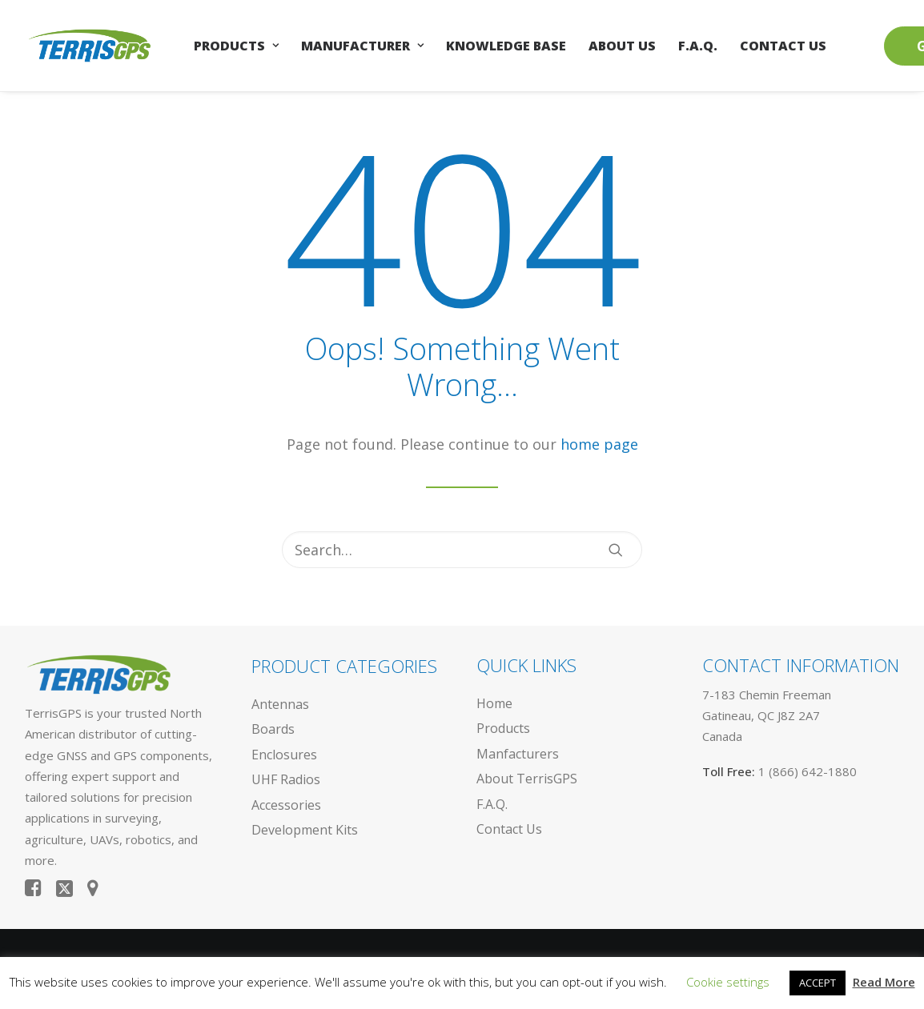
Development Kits (304, 830)
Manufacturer (362, 45)
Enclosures (284, 754)
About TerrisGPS (526, 778)
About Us (622, 45)
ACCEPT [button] (817, 982)
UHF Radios (285, 779)
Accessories (286, 805)
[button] (615, 549)
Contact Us (783, 45)
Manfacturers (517, 754)
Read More (884, 982)
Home (494, 703)
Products (236, 45)
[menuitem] (236, 45)
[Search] (462, 549)
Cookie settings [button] (727, 982)
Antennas (280, 704)
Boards (273, 729)
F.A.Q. (697, 45)
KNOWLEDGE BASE (506, 45)
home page (599, 444)
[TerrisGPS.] (89, 46)
